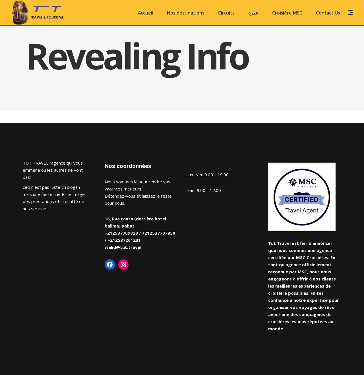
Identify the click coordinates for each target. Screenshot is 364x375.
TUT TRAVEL (35, 163)
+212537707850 (158, 233)
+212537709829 (121, 233)
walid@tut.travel (123, 247)
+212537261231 (124, 240)
